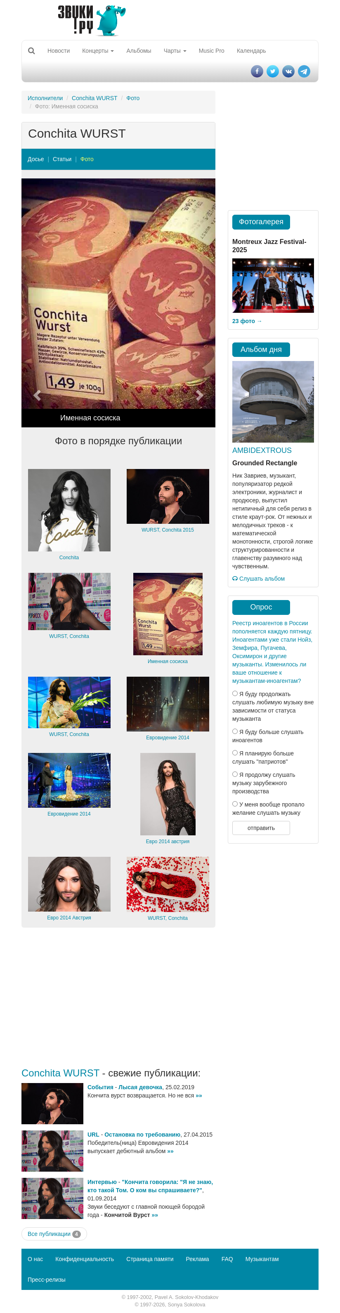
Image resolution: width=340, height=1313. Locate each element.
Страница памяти (149, 1259)
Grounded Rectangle (264, 463)
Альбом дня (261, 349)
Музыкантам (262, 1259)
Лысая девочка (140, 1087)
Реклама (197, 1259)
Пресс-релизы (47, 1279)
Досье (36, 159)
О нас (35, 1259)
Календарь (251, 50)
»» (199, 1095)
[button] (36, 302)
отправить (261, 828)
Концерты (98, 50)
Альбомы (138, 50)
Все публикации (54, 1234)
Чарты (175, 50)
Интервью (102, 1182)
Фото (132, 98)
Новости (58, 50)
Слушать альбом (258, 578)
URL (93, 1134)
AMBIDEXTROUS (262, 450)
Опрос (261, 607)
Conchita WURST (94, 98)
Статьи (62, 159)
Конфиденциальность (84, 1259)
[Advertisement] (118, 997)
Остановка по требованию (142, 1134)
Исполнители (45, 98)
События (100, 1087)
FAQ (227, 1259)
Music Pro (211, 50)
